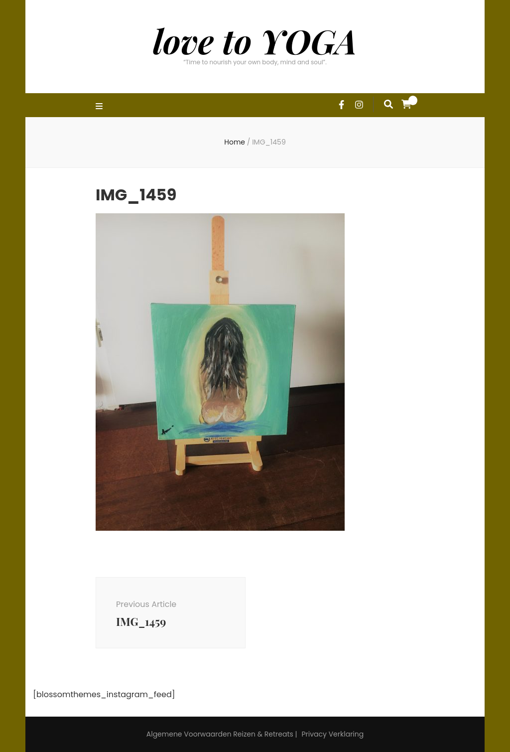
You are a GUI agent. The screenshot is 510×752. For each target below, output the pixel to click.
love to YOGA (255, 40)
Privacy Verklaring (332, 734)
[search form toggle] (388, 104)
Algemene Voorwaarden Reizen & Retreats (219, 734)
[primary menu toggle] (100, 107)
